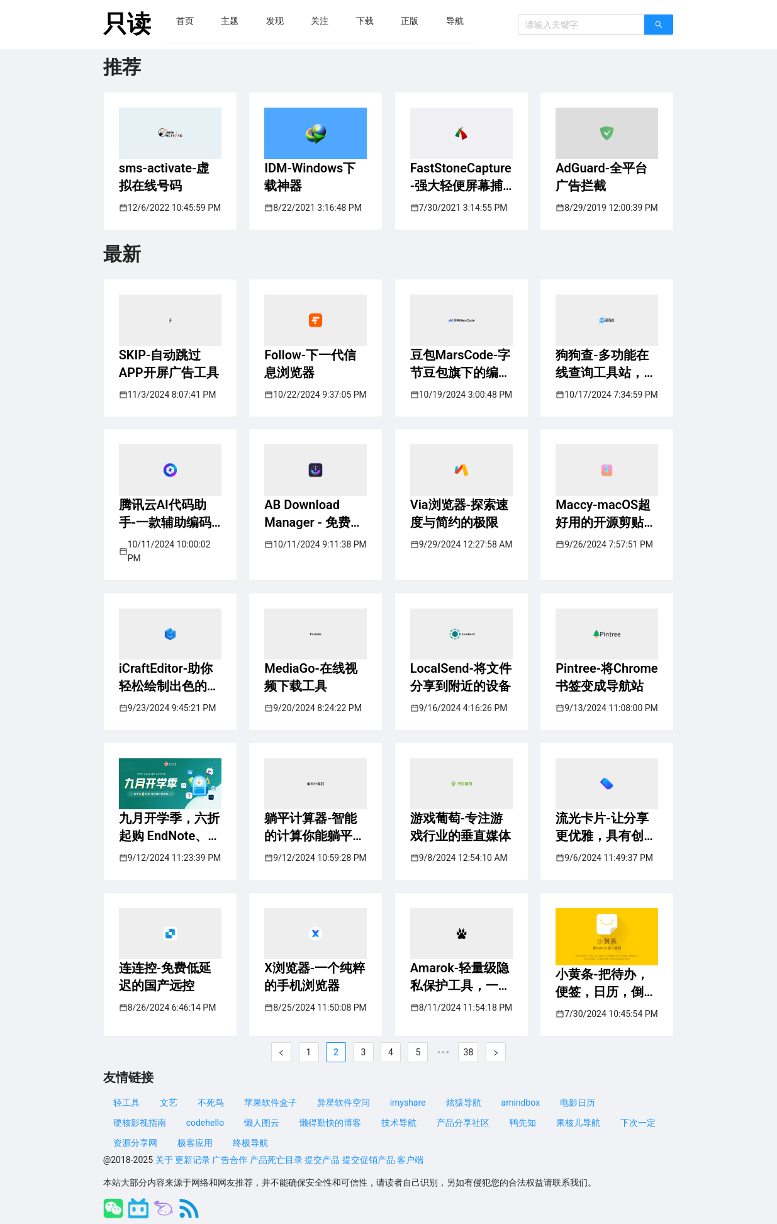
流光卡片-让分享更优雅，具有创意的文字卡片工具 (606, 828)
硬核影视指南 (139, 1123)
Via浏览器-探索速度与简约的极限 (459, 513)
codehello (205, 1123)
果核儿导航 (578, 1123)
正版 (409, 21)
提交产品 (322, 1160)
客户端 (410, 1160)
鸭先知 (523, 1123)
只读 (127, 24)
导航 (455, 21)
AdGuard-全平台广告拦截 (601, 176)
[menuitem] (185, 20)
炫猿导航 (463, 1103)
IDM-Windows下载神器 (309, 176)
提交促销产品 (368, 1160)
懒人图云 (261, 1123)
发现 (275, 21)
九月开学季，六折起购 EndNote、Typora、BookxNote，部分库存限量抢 (169, 828)
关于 (164, 1160)
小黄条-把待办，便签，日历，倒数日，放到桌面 (606, 984)
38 (469, 1052)
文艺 (168, 1103)
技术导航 (398, 1123)
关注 (319, 21)
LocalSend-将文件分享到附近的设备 (460, 677)
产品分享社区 (463, 1123)
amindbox (520, 1103)
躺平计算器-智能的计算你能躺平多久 (314, 828)
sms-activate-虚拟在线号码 (164, 176)
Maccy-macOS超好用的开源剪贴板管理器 (606, 514)
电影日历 (577, 1103)
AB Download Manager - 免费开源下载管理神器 (313, 514)
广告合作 (229, 1160)
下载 (365, 21)
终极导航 (250, 1143)
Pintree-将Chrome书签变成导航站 (606, 677)
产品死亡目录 (276, 1160)
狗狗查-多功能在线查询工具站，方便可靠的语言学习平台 (606, 364)
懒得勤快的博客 (330, 1123)
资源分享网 (135, 1143)
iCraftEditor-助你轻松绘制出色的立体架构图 (169, 678)
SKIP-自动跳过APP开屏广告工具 (169, 363)
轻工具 (126, 1103)
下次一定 (638, 1123)
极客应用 (195, 1143)
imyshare (408, 1103)
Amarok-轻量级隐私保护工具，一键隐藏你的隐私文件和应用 (460, 977)
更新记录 (192, 1160)
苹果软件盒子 (270, 1103)
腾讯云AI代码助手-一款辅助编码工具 (165, 514)
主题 (229, 21)
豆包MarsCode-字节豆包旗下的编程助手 (460, 364)
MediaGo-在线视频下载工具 (310, 677)
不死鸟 (211, 1103)
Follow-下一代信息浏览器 (310, 363)
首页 (185, 21)
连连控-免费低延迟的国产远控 (165, 976)
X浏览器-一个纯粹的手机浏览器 (314, 976)
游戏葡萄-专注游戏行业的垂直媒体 (460, 827)
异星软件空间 (343, 1103)
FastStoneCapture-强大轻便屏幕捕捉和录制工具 (460, 177)
